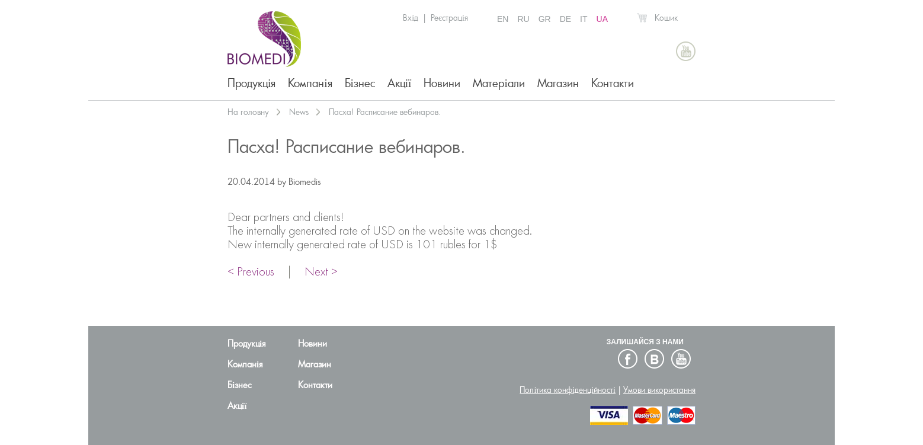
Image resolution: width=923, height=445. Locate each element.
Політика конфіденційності (568, 390)
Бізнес (360, 83)
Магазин (558, 83)
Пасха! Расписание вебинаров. (385, 112)
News (299, 112)
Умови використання (659, 390)
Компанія (310, 83)
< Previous (250, 272)
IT (583, 19)
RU (523, 19)
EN (502, 19)
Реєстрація (449, 17)
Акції (399, 83)
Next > (321, 272)
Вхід (410, 17)
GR (545, 19)
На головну (248, 112)
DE (565, 19)
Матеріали (498, 83)
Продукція (251, 83)
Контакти (612, 83)
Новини (442, 83)
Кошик (666, 17)
